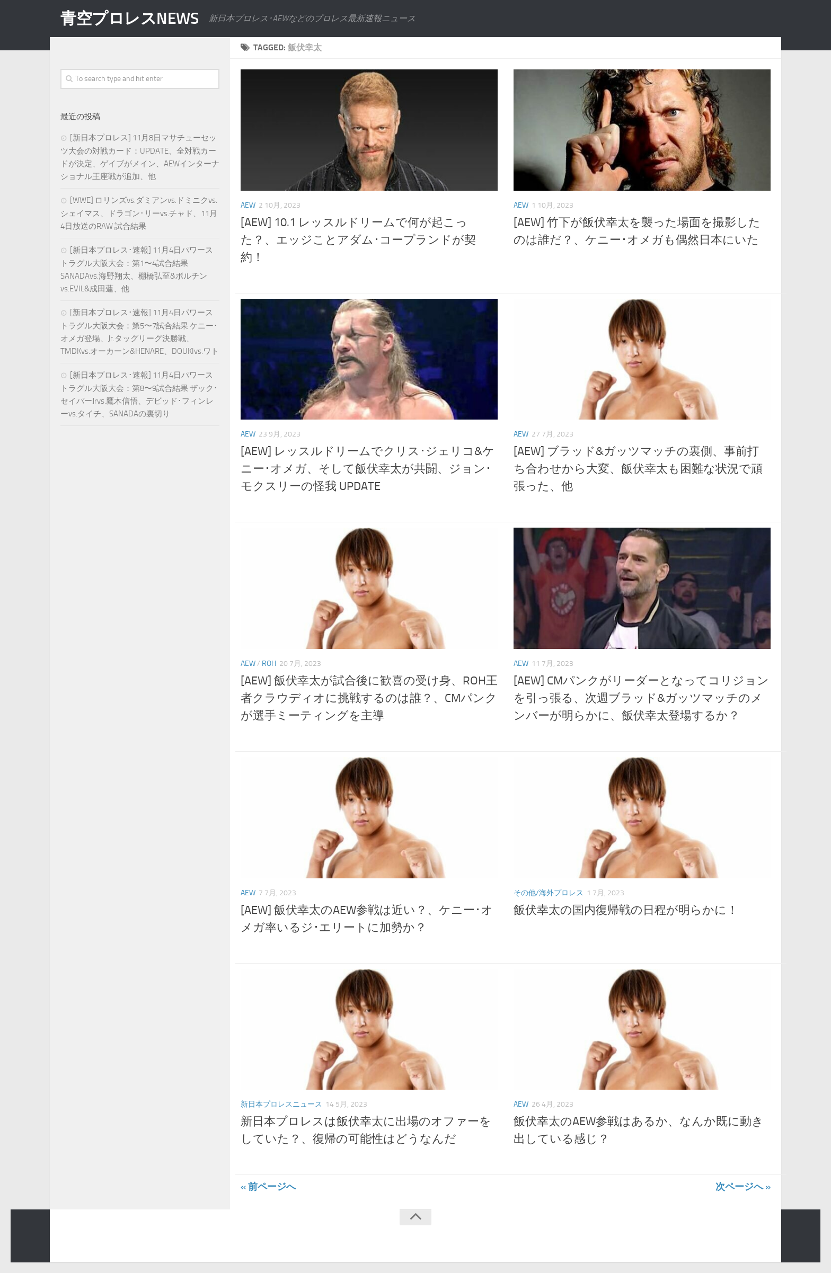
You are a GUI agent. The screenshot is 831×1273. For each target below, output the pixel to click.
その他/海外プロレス (549, 892)
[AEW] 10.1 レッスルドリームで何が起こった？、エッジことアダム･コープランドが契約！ (358, 240)
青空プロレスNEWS (129, 18)
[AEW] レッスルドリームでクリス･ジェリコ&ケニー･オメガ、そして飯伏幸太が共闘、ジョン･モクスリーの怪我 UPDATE (367, 468)
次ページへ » (743, 1186)
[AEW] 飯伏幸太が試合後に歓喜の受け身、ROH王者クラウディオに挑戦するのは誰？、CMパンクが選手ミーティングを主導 (369, 698)
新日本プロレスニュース (281, 1104)
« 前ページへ (268, 1186)
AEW (248, 205)
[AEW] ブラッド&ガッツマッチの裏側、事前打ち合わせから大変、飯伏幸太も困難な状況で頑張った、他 (638, 468)
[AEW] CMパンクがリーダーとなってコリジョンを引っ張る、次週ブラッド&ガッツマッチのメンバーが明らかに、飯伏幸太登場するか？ (641, 698)
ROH (269, 663)
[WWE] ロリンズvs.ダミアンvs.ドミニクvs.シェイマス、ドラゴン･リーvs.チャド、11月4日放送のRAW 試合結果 (138, 213)
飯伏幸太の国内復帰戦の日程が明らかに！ (626, 910)
